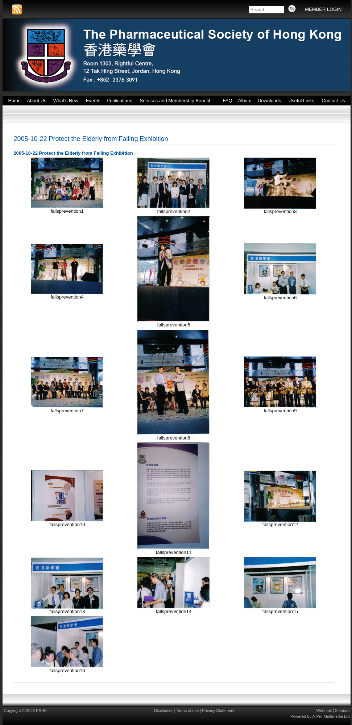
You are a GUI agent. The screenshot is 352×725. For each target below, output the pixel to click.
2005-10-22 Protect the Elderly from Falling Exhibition (90, 138)
